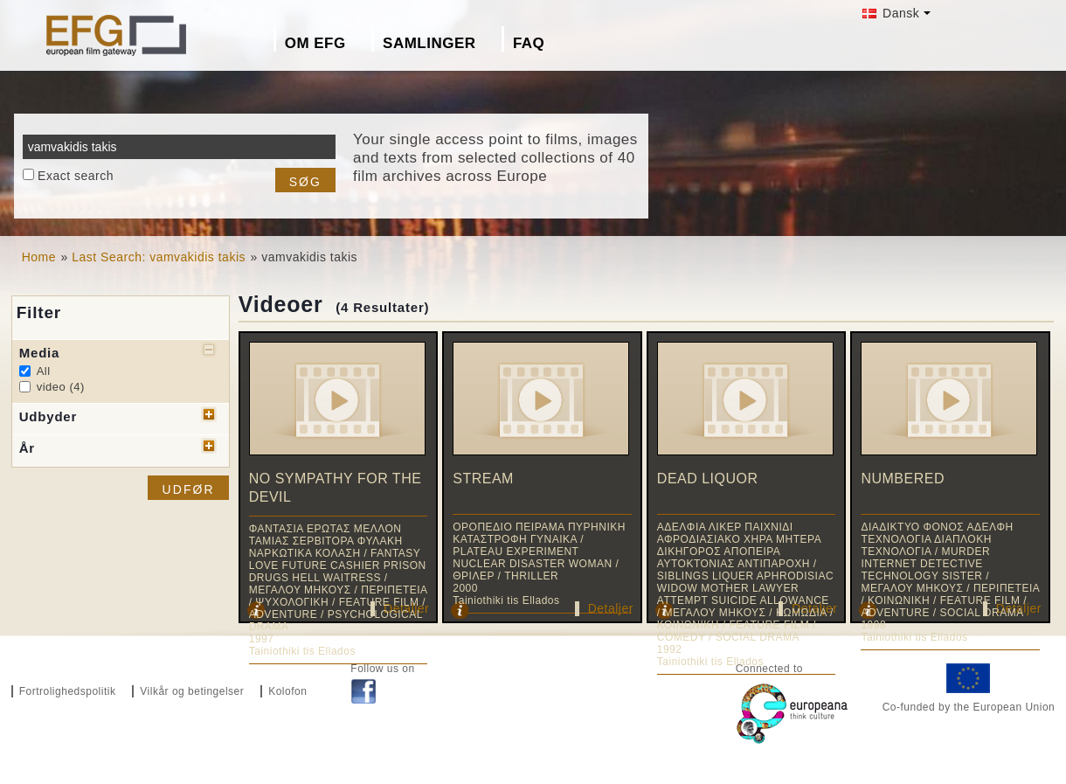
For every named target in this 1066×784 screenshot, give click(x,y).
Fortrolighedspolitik (67, 691)
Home (39, 257)
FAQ (528, 43)
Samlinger (429, 43)
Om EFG (315, 43)
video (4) (61, 386)
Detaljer (610, 608)
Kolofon (287, 691)
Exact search (76, 176)
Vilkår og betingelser (192, 691)
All (44, 371)
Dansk (891, 13)
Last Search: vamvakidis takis (159, 257)
